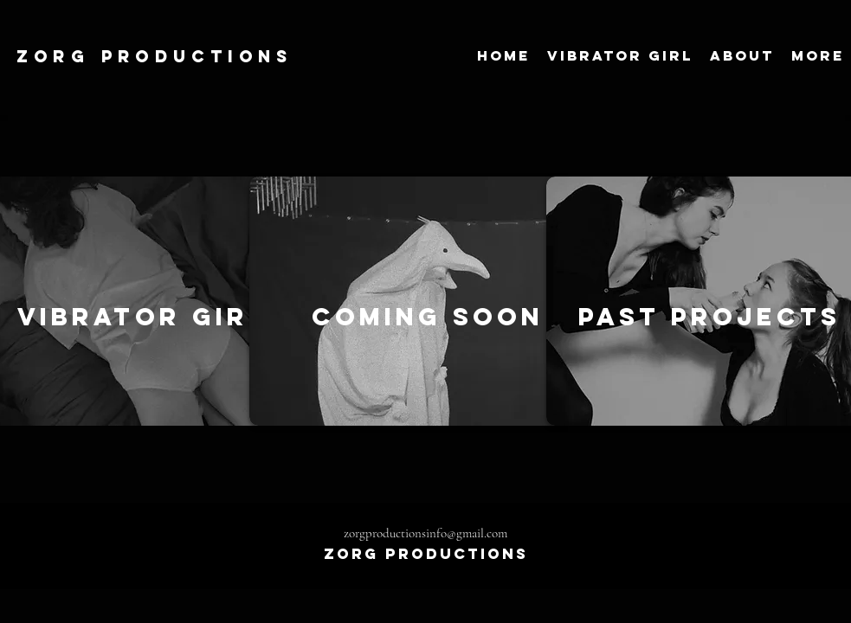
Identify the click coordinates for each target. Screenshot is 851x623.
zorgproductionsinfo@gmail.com (425, 533)
